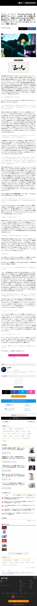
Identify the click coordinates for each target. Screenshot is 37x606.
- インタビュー (31, 583)
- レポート (30, 584)
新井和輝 (29, 433)
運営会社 (3, 593)
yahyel (23, 433)
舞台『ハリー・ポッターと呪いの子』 (9, 564)
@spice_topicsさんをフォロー (6, 585)
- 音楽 (20, 580)
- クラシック (21, 584)
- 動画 (30, 580)
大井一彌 (16, 436)
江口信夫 (23, 431)
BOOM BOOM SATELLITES (7, 431)
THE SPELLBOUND (26, 438)
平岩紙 (27, 562)
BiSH (3, 433)
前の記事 (5, 421)
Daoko (8, 433)
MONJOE (10, 436)
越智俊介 (4, 440)
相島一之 (16, 562)
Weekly (18, 495)
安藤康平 (4, 436)
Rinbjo (32, 562)
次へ (21, 359)
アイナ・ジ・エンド (6, 438)
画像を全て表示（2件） (18, 60)
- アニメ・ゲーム (22, 586)
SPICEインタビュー (16, 433)
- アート (20, 587)
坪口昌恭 (17, 431)
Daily (7, 495)
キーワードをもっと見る (31, 567)
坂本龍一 (4, 428)
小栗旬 (22, 562)
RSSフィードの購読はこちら (19, 396)
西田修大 (22, 436)
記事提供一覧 (8, 593)
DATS (28, 431)
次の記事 (31, 421)
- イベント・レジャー (22, 583)
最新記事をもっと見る (31, 520)
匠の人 (18, 438)
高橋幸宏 (10, 428)
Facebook (5, 581)
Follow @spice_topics (10, 405)
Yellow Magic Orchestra (18, 428)
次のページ (19, 355)
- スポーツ (21, 589)
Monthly (30, 495)
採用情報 (21, 593)
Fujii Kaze (4, 562)
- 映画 (20, 590)
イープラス (3, 570)
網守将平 (28, 436)
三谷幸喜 (11, 562)
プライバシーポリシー (31, 593)
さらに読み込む (22, 553)
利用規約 (25, 593)
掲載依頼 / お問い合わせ (15, 593)
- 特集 (30, 587)
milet (13, 438)
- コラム (30, 586)
